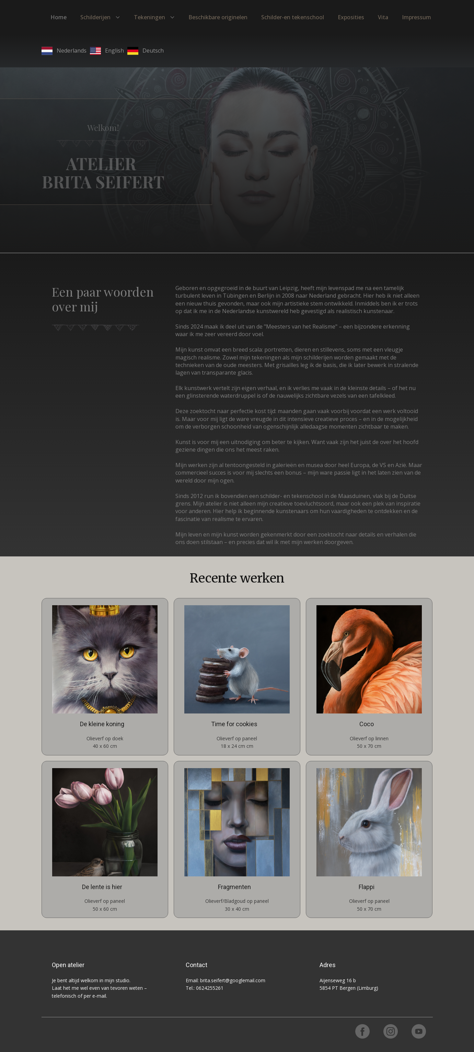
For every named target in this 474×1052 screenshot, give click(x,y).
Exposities (351, 17)
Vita (383, 17)
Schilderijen (95, 17)
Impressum (416, 17)
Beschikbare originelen (217, 17)
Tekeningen (149, 17)
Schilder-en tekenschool (292, 17)
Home (58, 17)
